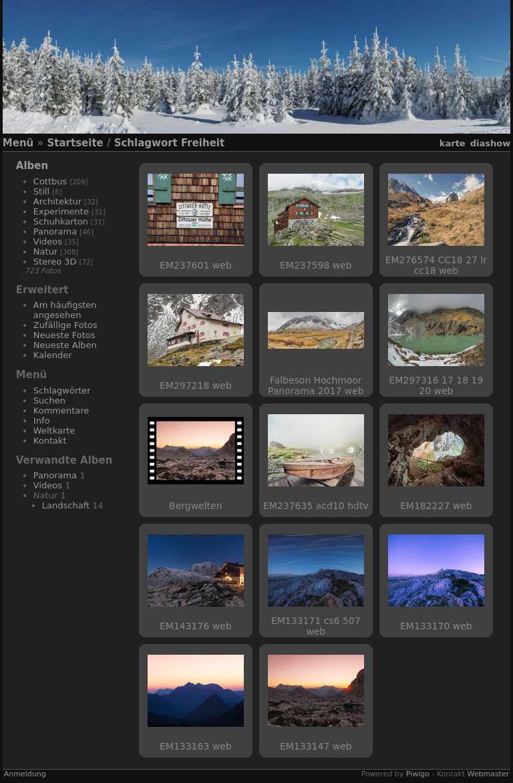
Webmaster (488, 774)
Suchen (49, 401)
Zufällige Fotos (65, 325)
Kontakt (50, 441)
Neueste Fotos (64, 335)
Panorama (55, 231)
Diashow (490, 143)
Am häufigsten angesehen (65, 310)
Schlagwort (146, 143)
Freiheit (202, 143)
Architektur (57, 201)
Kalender (52, 355)
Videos (47, 242)
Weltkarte (54, 431)
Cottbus (50, 181)
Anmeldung (25, 774)
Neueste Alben (65, 345)
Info (41, 421)
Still (41, 191)
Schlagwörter (62, 390)
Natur (45, 252)
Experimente (61, 211)
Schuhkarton (60, 221)
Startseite (75, 143)
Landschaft (66, 505)
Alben (32, 166)
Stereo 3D (55, 262)
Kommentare (61, 411)
